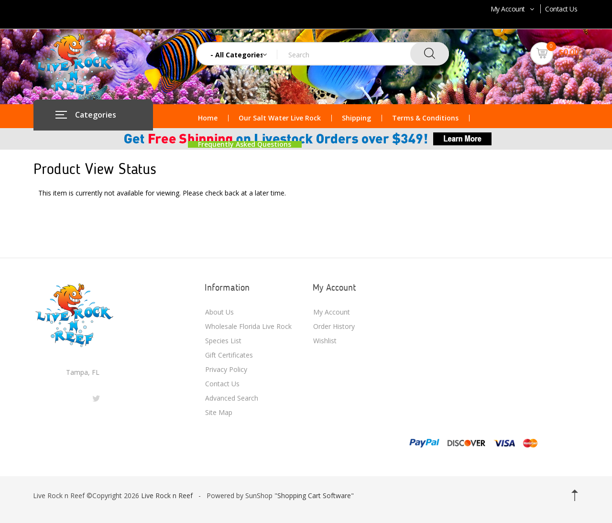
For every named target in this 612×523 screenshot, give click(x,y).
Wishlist (325, 340)
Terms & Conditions (425, 118)
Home (208, 118)
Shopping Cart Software (314, 495)
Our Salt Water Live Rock (280, 118)
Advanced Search (231, 398)
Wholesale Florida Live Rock (248, 326)
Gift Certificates (229, 355)
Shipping (356, 118)
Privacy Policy (226, 369)
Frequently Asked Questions (244, 144)
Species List (223, 340)
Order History (334, 326)
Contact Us (561, 8)
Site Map (218, 412)
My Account (513, 8)
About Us (219, 311)
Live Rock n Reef (167, 495)
